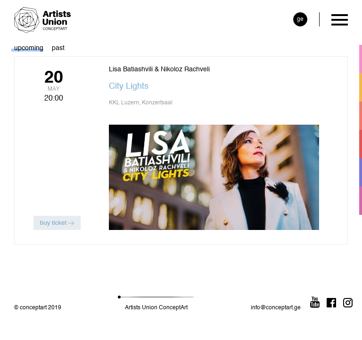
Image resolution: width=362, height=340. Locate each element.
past (58, 48)
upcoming (28, 48)
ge (300, 19)
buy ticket (57, 222)
